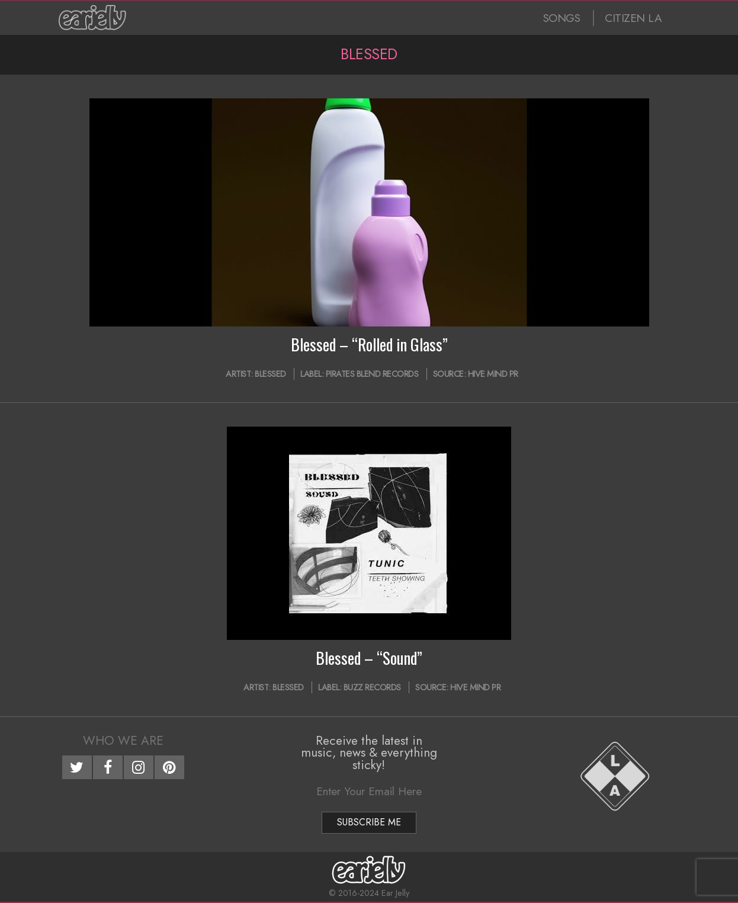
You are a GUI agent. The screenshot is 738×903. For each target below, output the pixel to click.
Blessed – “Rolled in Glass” (369, 344)
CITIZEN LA (633, 18)
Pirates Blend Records (372, 374)
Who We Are (123, 741)
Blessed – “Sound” (369, 658)
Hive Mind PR (493, 374)
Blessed (270, 374)
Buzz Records (372, 687)
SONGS (561, 18)
